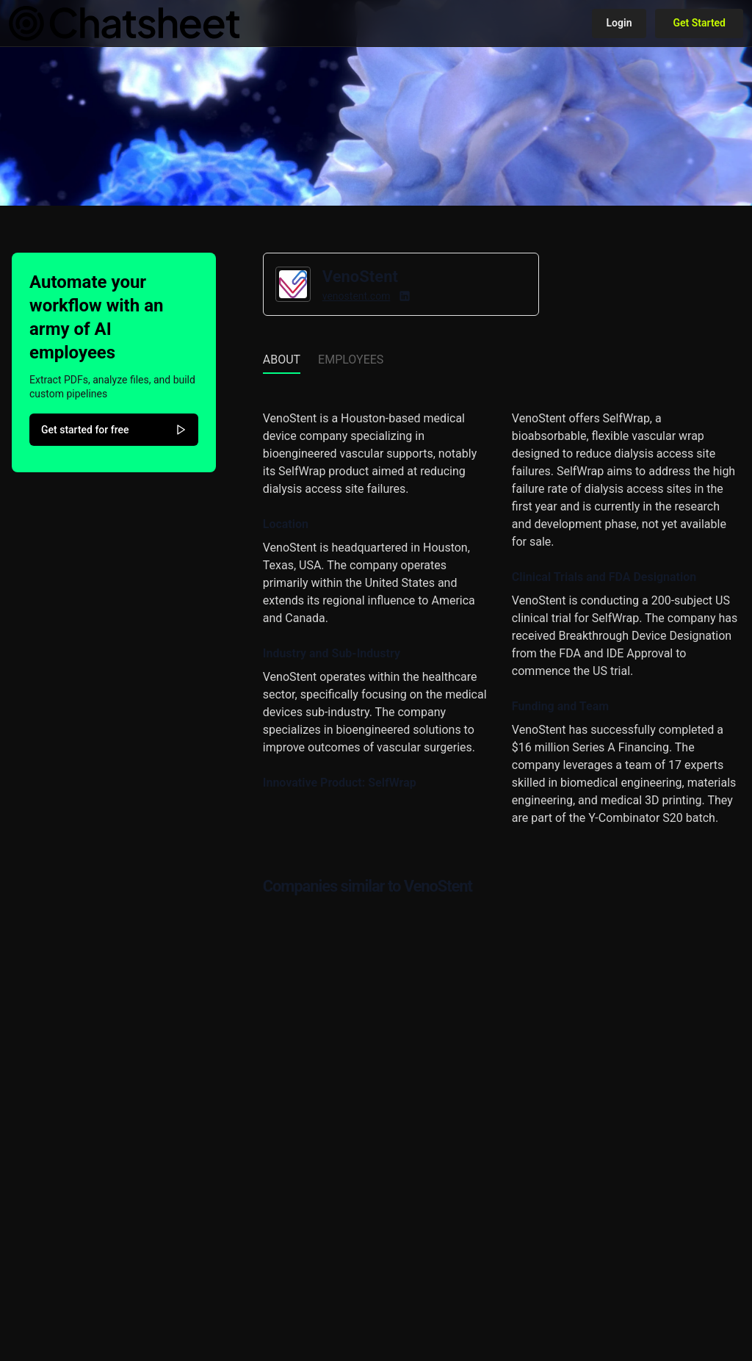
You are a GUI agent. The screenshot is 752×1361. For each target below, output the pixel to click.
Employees (350, 360)
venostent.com (356, 296)
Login (619, 23)
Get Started (699, 23)
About (281, 360)
